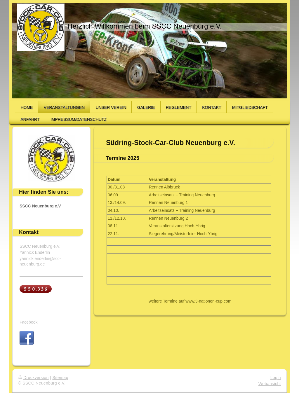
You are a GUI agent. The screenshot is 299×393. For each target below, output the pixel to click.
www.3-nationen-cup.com (208, 301)
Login (275, 377)
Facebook (28, 322)
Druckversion (33, 377)
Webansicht (269, 383)
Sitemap (60, 377)
